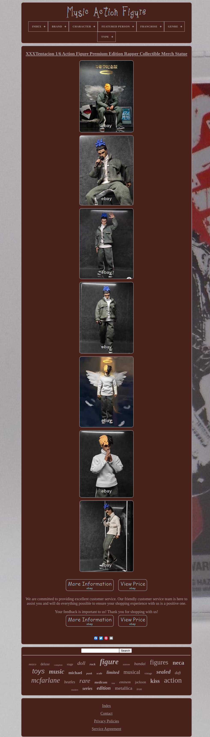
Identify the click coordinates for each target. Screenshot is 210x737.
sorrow (126, 664)
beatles (69, 682)
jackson (140, 682)
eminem (125, 682)
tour (113, 683)
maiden (74, 689)
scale (99, 673)
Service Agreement (106, 729)
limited (112, 672)
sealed (163, 672)
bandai (140, 663)
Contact (106, 713)
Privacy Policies (106, 721)
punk (89, 673)
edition (104, 688)
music (56, 671)
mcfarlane (45, 680)
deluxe (45, 664)
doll (81, 663)
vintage (148, 673)
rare (85, 680)
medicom (100, 682)
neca (178, 662)
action (173, 680)
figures (159, 662)
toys (38, 671)
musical (132, 672)
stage (70, 664)
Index (106, 706)
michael (75, 672)
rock (93, 664)
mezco (32, 664)
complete (58, 665)
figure (109, 662)
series (87, 688)
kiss (155, 681)
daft (178, 673)
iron (139, 689)
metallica (123, 688)
